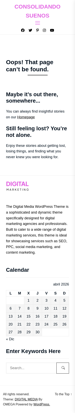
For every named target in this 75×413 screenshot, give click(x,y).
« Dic (10, 339)
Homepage (26, 117)
